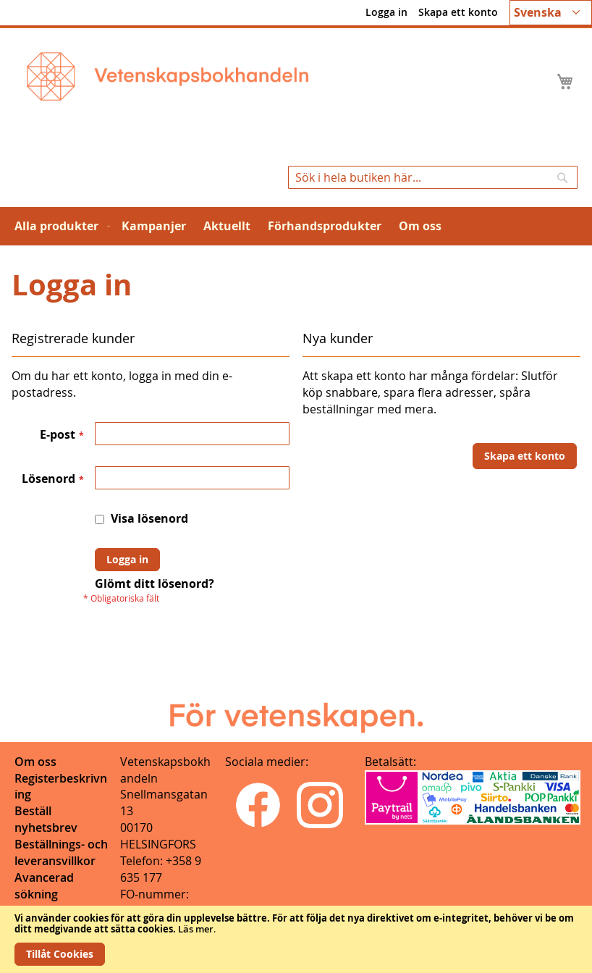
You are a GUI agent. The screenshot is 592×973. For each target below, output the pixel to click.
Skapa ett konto (458, 12)
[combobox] (433, 177)
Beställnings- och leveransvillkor (61, 852)
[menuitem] (59, 226)
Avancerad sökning (44, 885)
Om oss (35, 762)
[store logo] (167, 76)
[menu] (296, 226)
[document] (296, 939)
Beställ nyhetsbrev (45, 819)
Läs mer (195, 928)
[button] (551, 12)
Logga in (386, 12)
